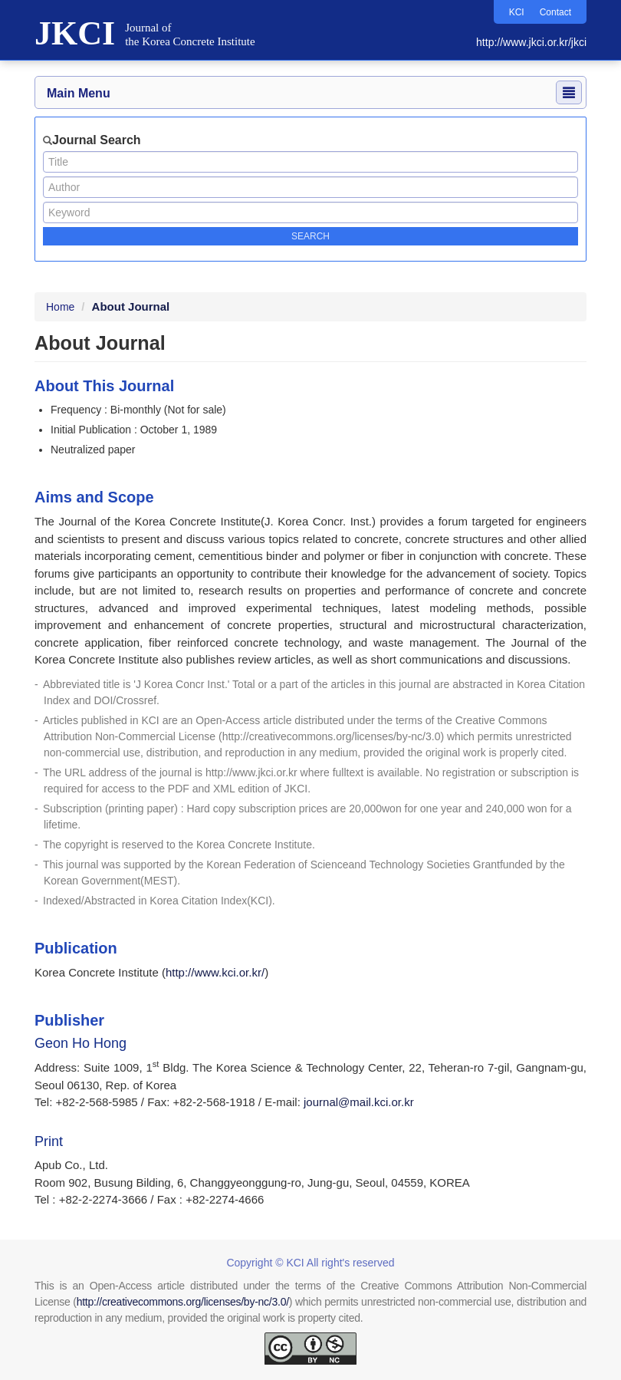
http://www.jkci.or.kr (251, 772)
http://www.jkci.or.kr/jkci (531, 42)
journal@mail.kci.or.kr (359, 1101)
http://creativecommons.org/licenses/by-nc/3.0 (331, 736)
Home (60, 307)
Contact (555, 12)
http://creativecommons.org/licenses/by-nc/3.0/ (183, 1302)
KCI (516, 12)
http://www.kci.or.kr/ (215, 972)
